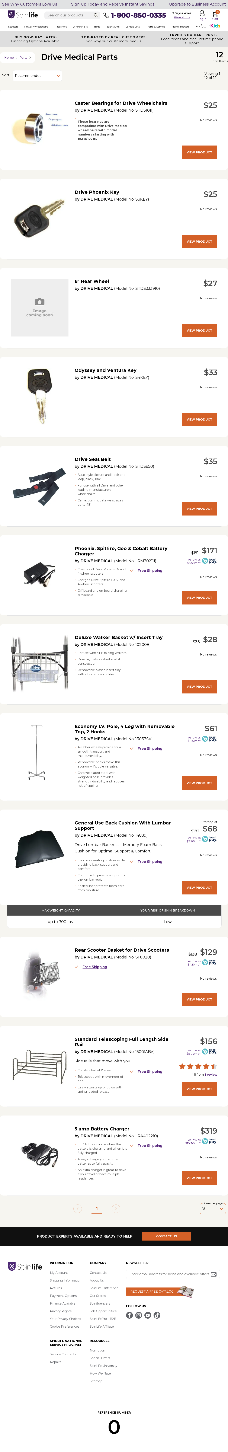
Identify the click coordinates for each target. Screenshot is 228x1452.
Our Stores (98, 1296)
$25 (210, 105)
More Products (180, 26)
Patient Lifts (112, 26)
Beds (97, 26)
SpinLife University (103, 1366)
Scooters (13, 26)
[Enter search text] (72, 15)
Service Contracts (63, 1354)
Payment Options (63, 1296)
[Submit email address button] (214, 1274)
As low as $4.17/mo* (194, 962)
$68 (210, 828)
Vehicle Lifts (133, 26)
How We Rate (100, 1373)
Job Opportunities (103, 1311)
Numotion (97, 1350)
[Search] (96, 15)
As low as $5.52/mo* (193, 561)
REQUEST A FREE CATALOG (152, 1291)
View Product (199, 152)
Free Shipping (146, 571)
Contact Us (98, 1273)
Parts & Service (156, 26)
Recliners (61, 26)
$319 (208, 1131)
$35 (210, 461)
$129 (208, 952)
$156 (208, 1041)
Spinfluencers (100, 1303)
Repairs (55, 1362)
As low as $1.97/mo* (194, 739)
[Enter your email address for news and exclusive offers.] (173, 1274)
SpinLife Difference (104, 1288)
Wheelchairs (80, 26)
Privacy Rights (60, 1311)
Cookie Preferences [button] (64, 1326)
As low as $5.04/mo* (193, 1052)
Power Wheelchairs (36, 26)
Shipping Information (65, 1280)
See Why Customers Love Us (29, 4)
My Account (59, 1273)
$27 (210, 283)
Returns (56, 1288)
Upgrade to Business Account (197, 4)
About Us (97, 1280)
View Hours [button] (182, 17)
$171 (209, 550)
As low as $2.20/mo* (193, 839)
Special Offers (100, 1358)
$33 (210, 372)
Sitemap (96, 1381)
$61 (211, 728)
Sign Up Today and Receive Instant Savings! (113, 4)
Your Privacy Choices (65, 1319)
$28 (210, 639)
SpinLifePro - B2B (103, 1319)
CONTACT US (166, 1236)
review (211, 1074)
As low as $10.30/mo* (192, 1141)
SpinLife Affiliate (102, 1326)
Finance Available (63, 1303)
